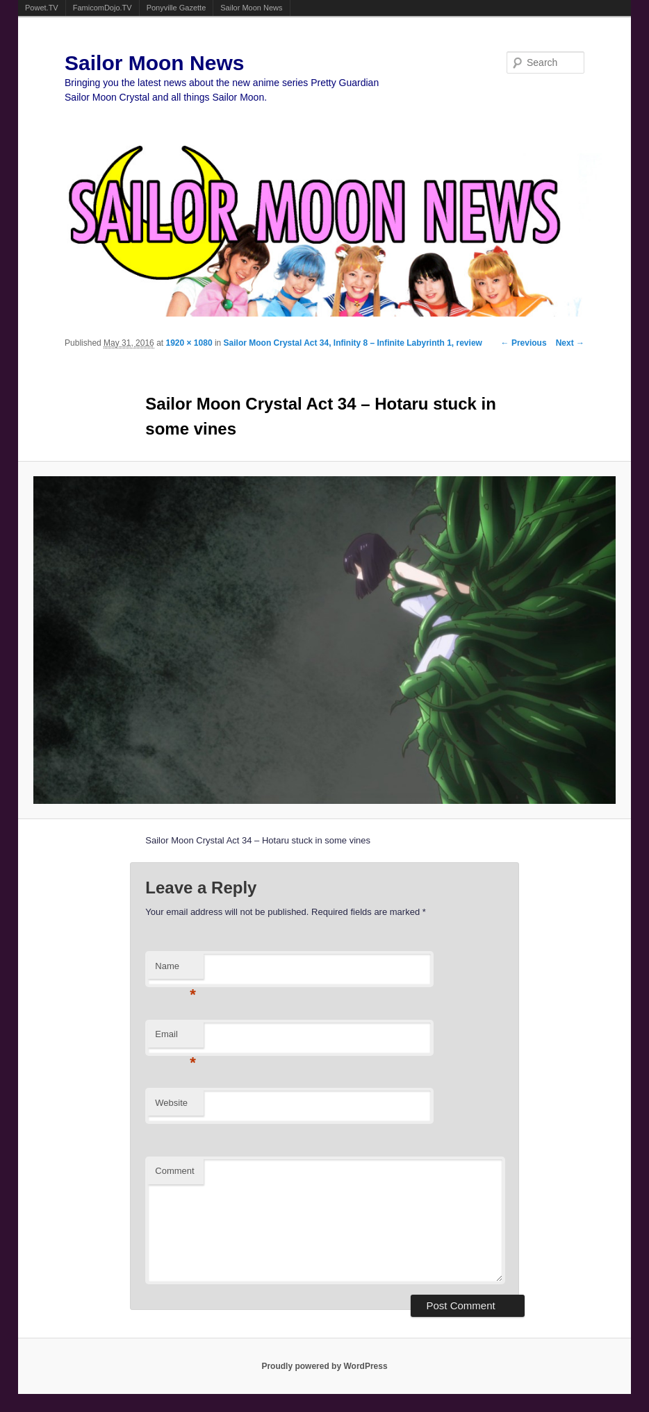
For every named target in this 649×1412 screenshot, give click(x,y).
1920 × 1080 (188, 343)
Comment (174, 1171)
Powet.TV (41, 7)
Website (171, 1103)
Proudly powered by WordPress (324, 1366)
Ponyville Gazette (176, 7)
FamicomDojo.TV (102, 7)
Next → (570, 343)
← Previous (524, 343)
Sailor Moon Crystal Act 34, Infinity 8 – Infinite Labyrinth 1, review (353, 343)
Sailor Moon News (251, 7)
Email (175, 1038)
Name (175, 970)
